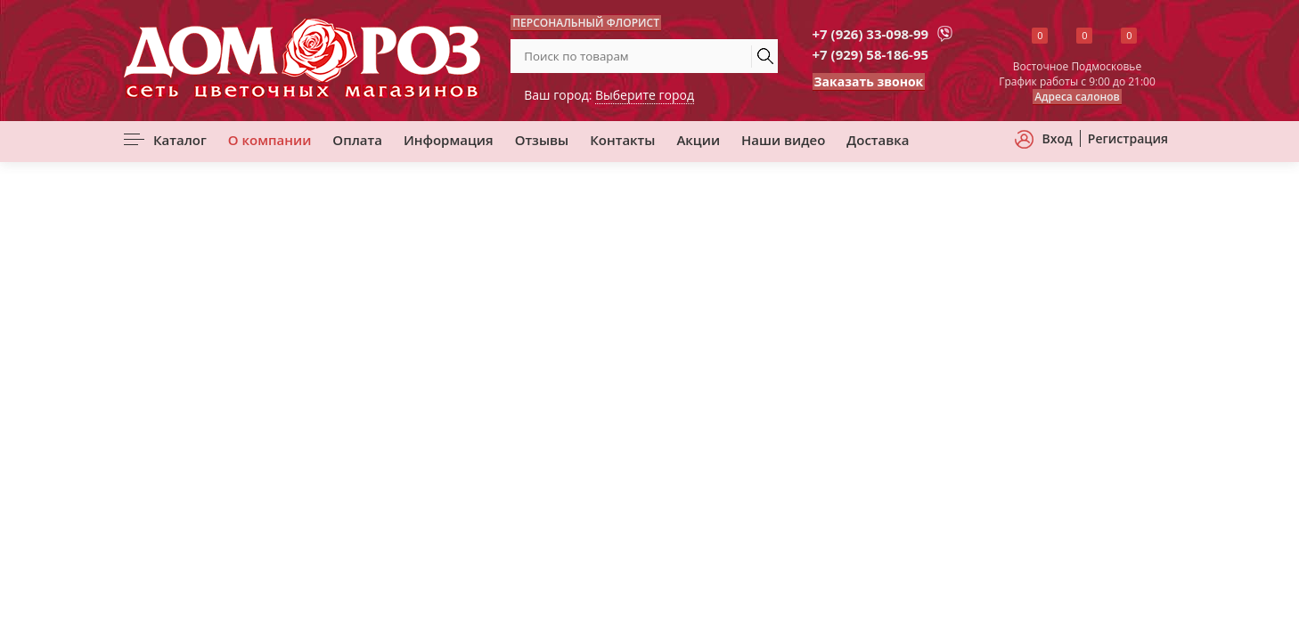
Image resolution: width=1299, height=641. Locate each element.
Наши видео (783, 140)
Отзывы (542, 140)
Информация (449, 140)
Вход (1057, 138)
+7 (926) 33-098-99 (871, 34)
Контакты (622, 140)
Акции (698, 140)
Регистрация (1128, 138)
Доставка (877, 140)
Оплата (357, 140)
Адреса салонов (1077, 96)
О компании (270, 140)
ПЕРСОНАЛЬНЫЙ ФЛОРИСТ (585, 22)
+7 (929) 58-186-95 (871, 54)
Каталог (180, 140)
